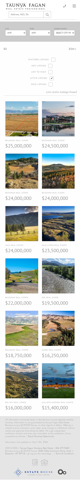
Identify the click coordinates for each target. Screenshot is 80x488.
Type (32, 29)
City (7, 29)
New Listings (38, 66)
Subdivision (60, 29)
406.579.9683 (62, 448)
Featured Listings (38, 59)
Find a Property (18, 3)
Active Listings (38, 78)
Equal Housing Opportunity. (41, 436)
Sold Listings (38, 84)
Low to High (38, 72)
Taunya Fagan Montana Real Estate (36, 448)
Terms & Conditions (65, 453)
